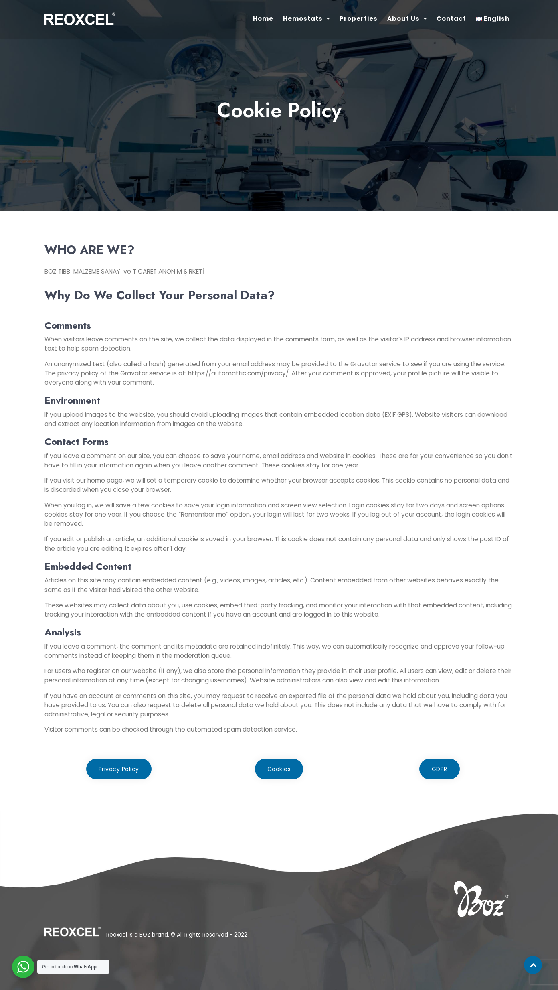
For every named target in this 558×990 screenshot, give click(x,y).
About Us (403, 18)
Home (263, 18)
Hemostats (303, 18)
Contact (451, 18)
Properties (359, 18)
